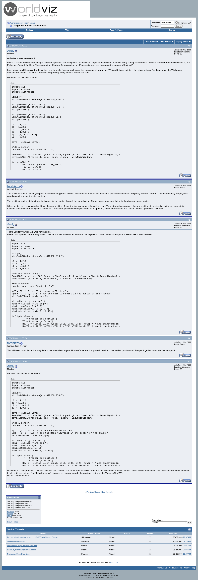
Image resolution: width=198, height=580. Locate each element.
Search (172, 30)
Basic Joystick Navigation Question (21, 550)
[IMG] (9, 516)
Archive (187, 568)
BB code (10, 512)
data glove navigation (16, 541)
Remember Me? (183, 23)
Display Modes (182, 42)
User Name (155, 23)
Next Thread (106, 492)
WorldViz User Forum (19, 23)
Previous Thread (93, 492)
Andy (10, 50)
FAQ (67, 30)
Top (193, 568)
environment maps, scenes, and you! (22, 546)
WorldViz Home (175, 568)
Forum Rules (12, 522)
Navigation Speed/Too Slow (18, 554)
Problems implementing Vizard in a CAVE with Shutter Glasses (32, 537)
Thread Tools (150, 42)
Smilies (10, 514)
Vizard (32, 23)
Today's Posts (116, 30)
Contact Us (162, 568)
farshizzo (13, 186)
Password (155, 26)
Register (29, 30)
